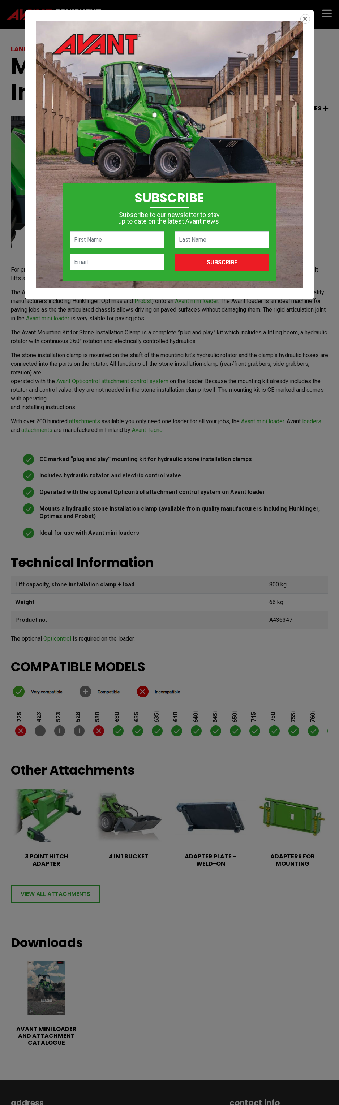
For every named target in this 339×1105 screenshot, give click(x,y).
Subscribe (222, 262)
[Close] (305, 19)
